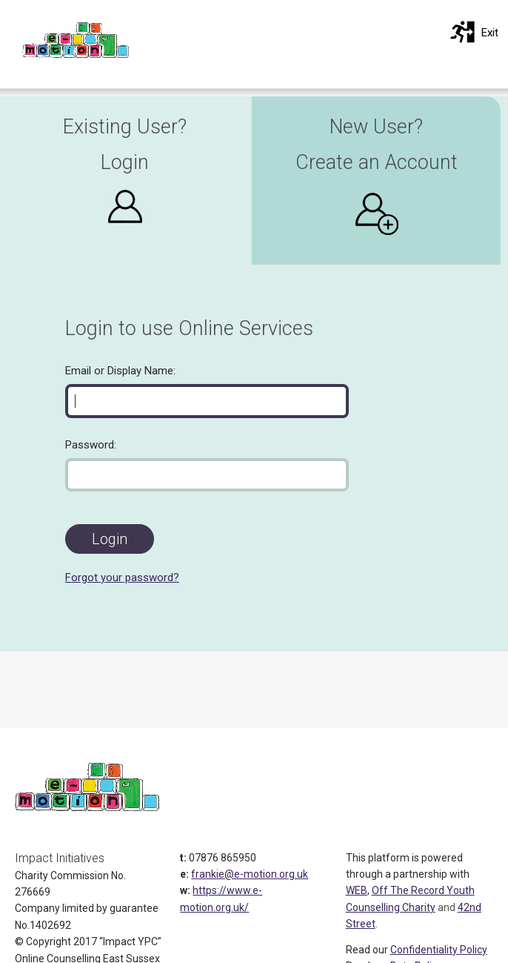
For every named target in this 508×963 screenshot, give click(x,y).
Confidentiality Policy (438, 950)
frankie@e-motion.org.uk (249, 874)
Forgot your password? (122, 577)
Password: (90, 444)
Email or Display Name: (120, 370)
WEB (356, 890)
